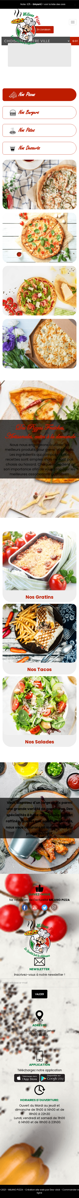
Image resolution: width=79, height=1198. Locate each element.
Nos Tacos (39, 669)
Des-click (55, 1189)
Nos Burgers (24, 113)
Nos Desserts (24, 148)
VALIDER (39, 994)
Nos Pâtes (22, 130)
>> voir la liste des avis (53, 4)
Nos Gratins (39, 597)
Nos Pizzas (22, 95)
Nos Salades (39, 742)
